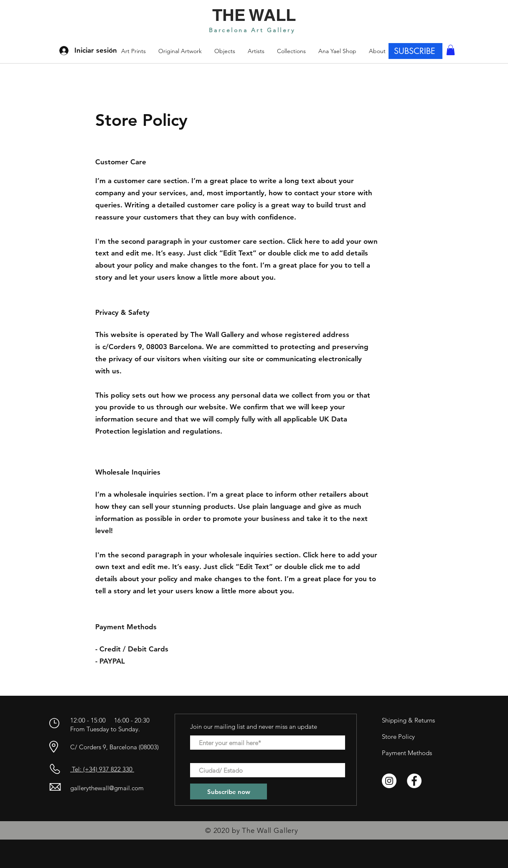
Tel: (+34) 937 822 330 (102, 769)
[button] (291, 51)
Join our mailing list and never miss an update (253, 726)
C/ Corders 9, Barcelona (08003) (114, 747)
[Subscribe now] (228, 791)
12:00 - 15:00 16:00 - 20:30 (110, 720)
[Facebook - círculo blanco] (414, 781)
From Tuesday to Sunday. (105, 729)
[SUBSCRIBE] (415, 51)
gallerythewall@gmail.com (107, 788)
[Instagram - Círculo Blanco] (389, 781)
